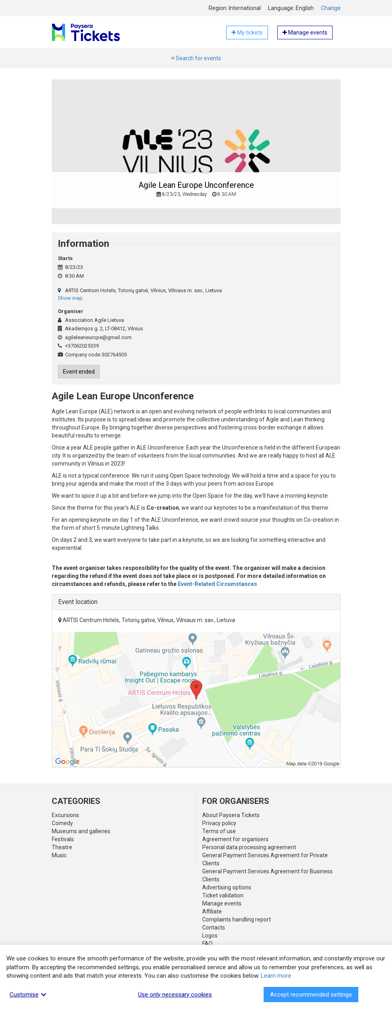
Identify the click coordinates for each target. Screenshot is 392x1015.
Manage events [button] (304, 32)
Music (59, 855)
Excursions (65, 815)
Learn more (276, 975)
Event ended (79, 371)
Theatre (62, 847)
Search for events (196, 58)
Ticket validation (223, 895)
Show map (70, 298)
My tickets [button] (247, 32)
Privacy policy (219, 823)
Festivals (63, 839)
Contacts (213, 927)
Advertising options (226, 887)
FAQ (207, 943)
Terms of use (219, 831)
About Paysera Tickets (231, 815)
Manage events (222, 903)
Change (331, 8)
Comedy (62, 823)
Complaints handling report (236, 919)
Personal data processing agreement (249, 847)
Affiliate (212, 911)
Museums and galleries (81, 831)
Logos (209, 935)
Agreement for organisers (235, 839)
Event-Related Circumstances (217, 584)
